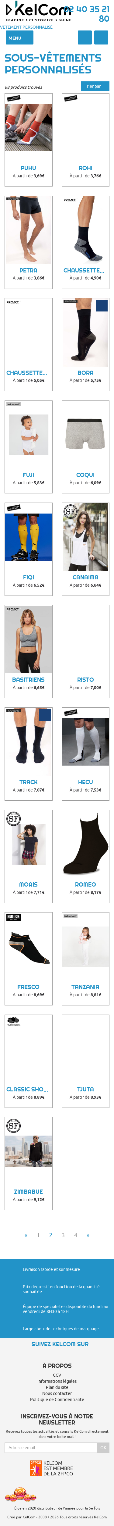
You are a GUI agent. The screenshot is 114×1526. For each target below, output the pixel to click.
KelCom (28, 1517)
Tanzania (85, 987)
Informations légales (57, 1381)
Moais (28, 884)
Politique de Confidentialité (57, 1399)
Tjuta (85, 1089)
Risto (85, 680)
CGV (57, 1375)
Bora (86, 373)
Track (28, 782)
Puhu (28, 168)
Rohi (85, 168)
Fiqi (28, 577)
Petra (28, 270)
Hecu (85, 782)
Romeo (85, 884)
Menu (20, 37)
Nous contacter (57, 1393)
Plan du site (57, 1387)
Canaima (85, 577)
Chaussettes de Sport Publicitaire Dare (86, 270)
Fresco (28, 987)
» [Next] (88, 1235)
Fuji (28, 475)
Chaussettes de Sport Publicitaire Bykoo (29, 373)
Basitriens (28, 680)
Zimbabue (28, 1192)
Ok (103, 1447)
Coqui (85, 475)
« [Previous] (26, 1235)
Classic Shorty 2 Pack (29, 1089)
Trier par (95, 86)
